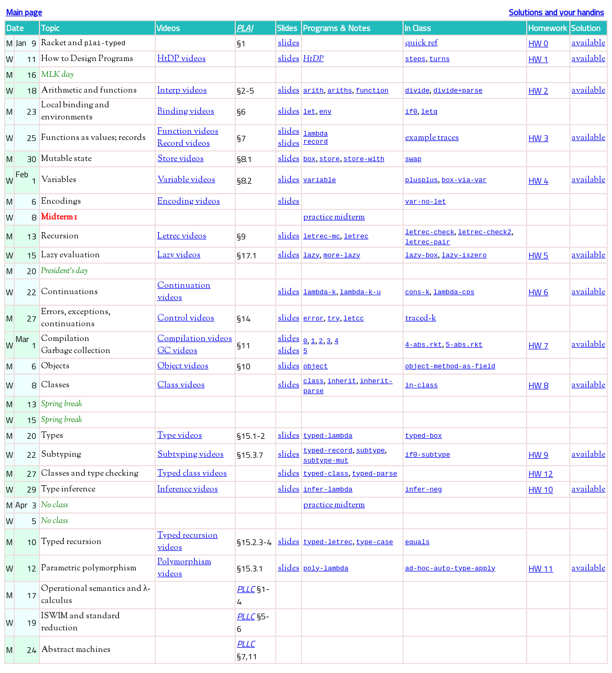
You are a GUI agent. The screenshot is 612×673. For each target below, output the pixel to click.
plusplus (421, 179)
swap (413, 159)
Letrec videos (181, 237)
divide (417, 90)
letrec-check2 (484, 231)
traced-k (420, 320)
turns (439, 58)
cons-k (417, 293)
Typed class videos (192, 479)
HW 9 (538, 459)
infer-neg (423, 494)
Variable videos (186, 180)
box (309, 158)
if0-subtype (427, 459)
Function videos (187, 132)
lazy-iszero (464, 256)
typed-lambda (328, 439)
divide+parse (458, 90)
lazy (311, 256)
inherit (341, 382)
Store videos (180, 159)
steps (415, 58)
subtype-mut (325, 464)
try (333, 319)
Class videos (181, 387)
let (309, 111)
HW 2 (538, 90)
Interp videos (182, 91)
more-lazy (341, 256)
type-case (374, 546)
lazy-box (421, 256)
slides (288, 43)
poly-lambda (325, 573)
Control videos (185, 320)
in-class (421, 388)
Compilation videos (194, 341)
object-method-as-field (450, 368)
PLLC (246, 593)
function (372, 90)
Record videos (183, 144)
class (313, 382)
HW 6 (538, 293)
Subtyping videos (190, 459)
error (313, 319)
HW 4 (538, 180)
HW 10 (540, 494)
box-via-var (464, 179)
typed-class (325, 478)
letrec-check (430, 231)
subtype (370, 453)
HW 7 (538, 346)
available (588, 43)
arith (313, 90)
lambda (315, 133)
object (315, 368)
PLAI (244, 28)
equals (417, 546)
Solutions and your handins (556, 12)
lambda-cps (453, 293)
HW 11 (540, 573)
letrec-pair (427, 243)
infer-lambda (328, 494)
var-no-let (425, 201)
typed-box (423, 439)
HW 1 (538, 59)
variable (319, 180)
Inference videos (187, 494)
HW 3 (538, 138)
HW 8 (538, 387)
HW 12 (540, 478)
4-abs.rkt (423, 345)
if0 (411, 111)
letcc (354, 319)
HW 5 (538, 256)
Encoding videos (188, 202)
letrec (356, 236)
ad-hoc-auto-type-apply (450, 573)
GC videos (177, 353)
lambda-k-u (360, 293)
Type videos (179, 439)
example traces (432, 138)
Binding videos (185, 112)
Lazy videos (178, 257)
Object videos (182, 368)
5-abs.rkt (464, 345)
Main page (24, 12)
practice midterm (334, 218)
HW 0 (538, 43)
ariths (339, 90)
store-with (364, 158)
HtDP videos (181, 59)
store (329, 158)
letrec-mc (321, 236)
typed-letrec (328, 546)
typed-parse (374, 478)
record (315, 142)
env (325, 111)
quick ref (421, 43)
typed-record (328, 453)
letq (429, 111)
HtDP (313, 59)
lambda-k (319, 293)
